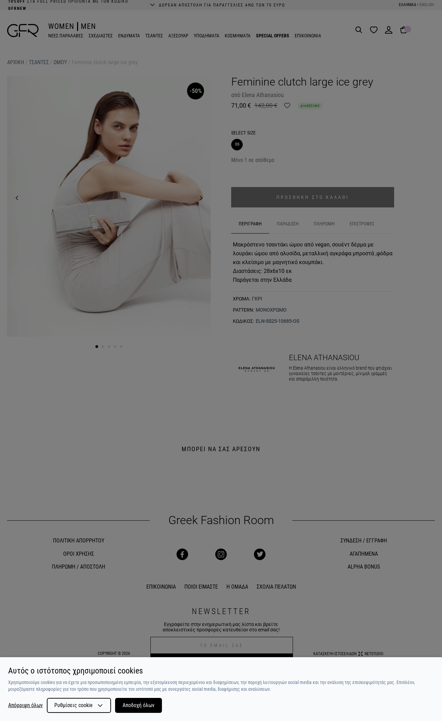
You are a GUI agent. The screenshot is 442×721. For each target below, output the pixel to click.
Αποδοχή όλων (138, 705)
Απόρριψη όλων (25, 705)
